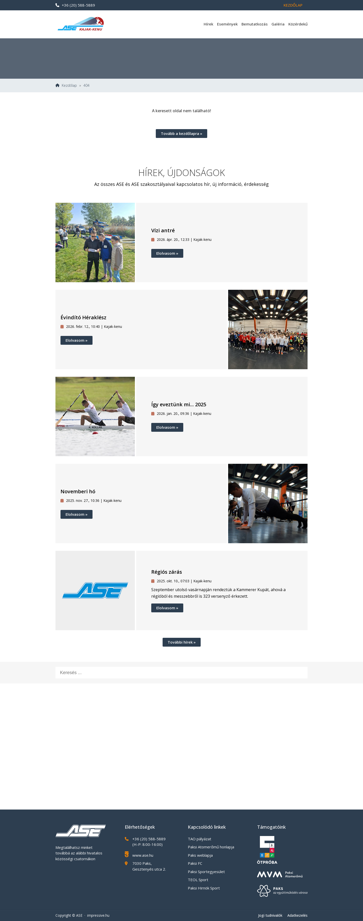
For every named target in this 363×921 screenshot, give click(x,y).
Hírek (208, 23)
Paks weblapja (200, 855)
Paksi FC (195, 863)
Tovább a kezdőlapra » (181, 133)
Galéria (278, 23)
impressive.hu (98, 915)
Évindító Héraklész (83, 317)
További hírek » (182, 642)
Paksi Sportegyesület (206, 871)
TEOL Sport (198, 879)
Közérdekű (298, 23)
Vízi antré (163, 230)
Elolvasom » (167, 253)
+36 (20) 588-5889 (75, 5)
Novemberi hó (77, 491)
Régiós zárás (166, 571)
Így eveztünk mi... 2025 (178, 404)
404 (86, 85)
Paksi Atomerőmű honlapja (211, 846)
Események (227, 23)
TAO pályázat (199, 838)
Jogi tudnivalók (270, 915)
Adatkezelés (297, 915)
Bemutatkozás (254, 23)
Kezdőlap (293, 5)
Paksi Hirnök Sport (204, 887)
